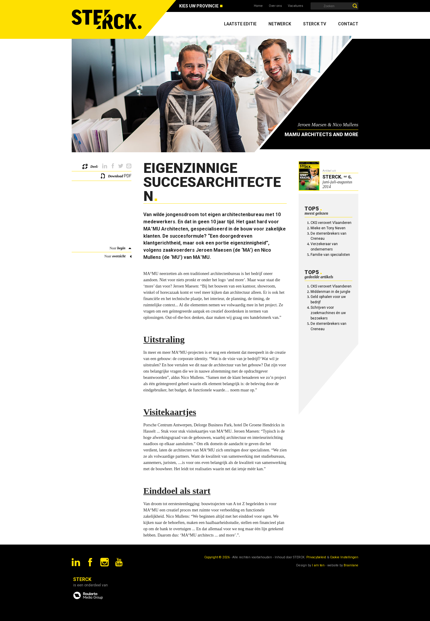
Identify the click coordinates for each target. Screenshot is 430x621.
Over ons (275, 6)
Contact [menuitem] (348, 23)
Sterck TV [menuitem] (314, 23)
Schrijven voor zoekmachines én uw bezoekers (328, 312)
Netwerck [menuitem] (279, 23)
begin (121, 248)
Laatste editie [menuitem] (240, 23)
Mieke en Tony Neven (328, 228)
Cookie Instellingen (344, 557)
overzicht (118, 256)
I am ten (318, 565)
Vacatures (295, 6)
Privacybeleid (316, 557)
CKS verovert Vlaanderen (331, 223)
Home (258, 6)
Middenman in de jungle (330, 292)
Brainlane (351, 565)
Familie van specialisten (330, 255)
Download (115, 176)
